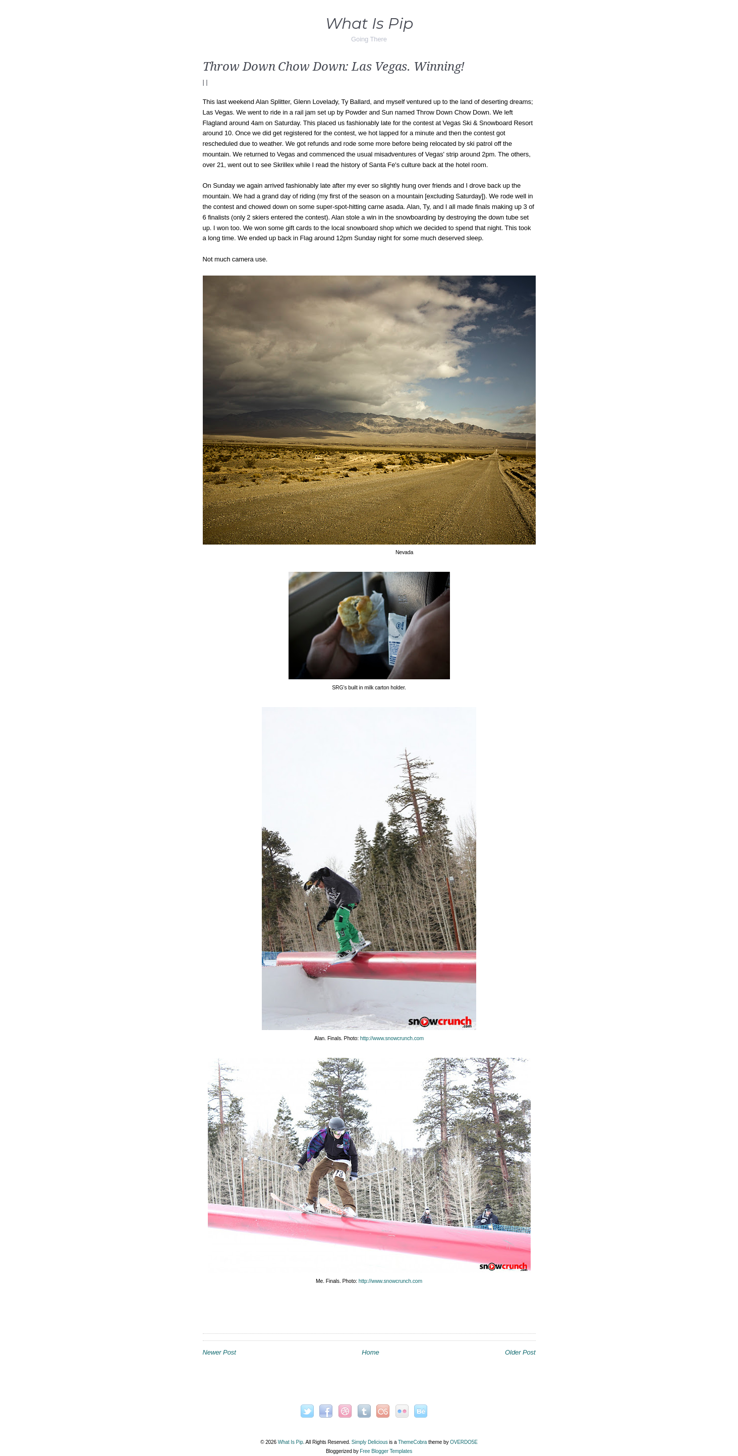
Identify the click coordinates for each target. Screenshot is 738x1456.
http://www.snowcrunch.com (392, 1038)
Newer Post (219, 1352)
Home (370, 1352)
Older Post (520, 1352)
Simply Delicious (370, 1442)
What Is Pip (369, 23)
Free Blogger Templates (386, 1451)
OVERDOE (464, 1442)
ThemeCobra (412, 1442)
